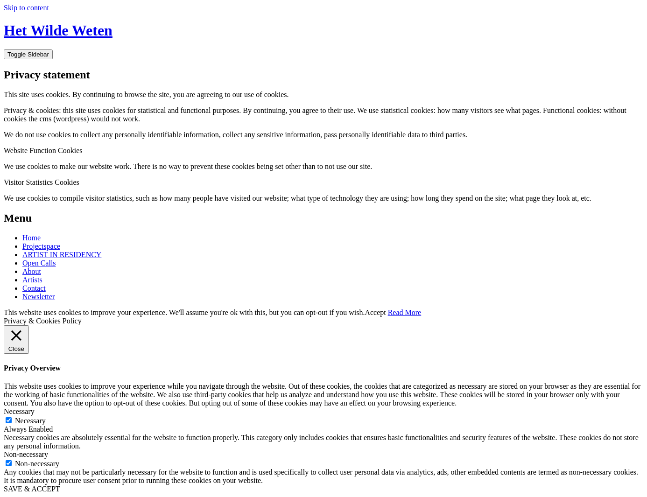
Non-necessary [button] (26, 454)
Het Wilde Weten (58, 30)
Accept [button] (375, 312)
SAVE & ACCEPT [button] (32, 489)
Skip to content (26, 8)
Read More (405, 312)
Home (31, 238)
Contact (34, 288)
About (31, 271)
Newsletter (38, 297)
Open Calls (39, 263)
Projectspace (41, 246)
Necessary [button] (19, 411)
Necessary (30, 421)
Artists (32, 280)
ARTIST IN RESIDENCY (61, 255)
